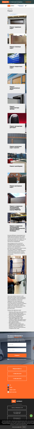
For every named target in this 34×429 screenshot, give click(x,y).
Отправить (17, 355)
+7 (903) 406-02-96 (21, 6)
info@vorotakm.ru (17, 368)
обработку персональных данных (21, 359)
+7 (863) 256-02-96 (20, 5)
